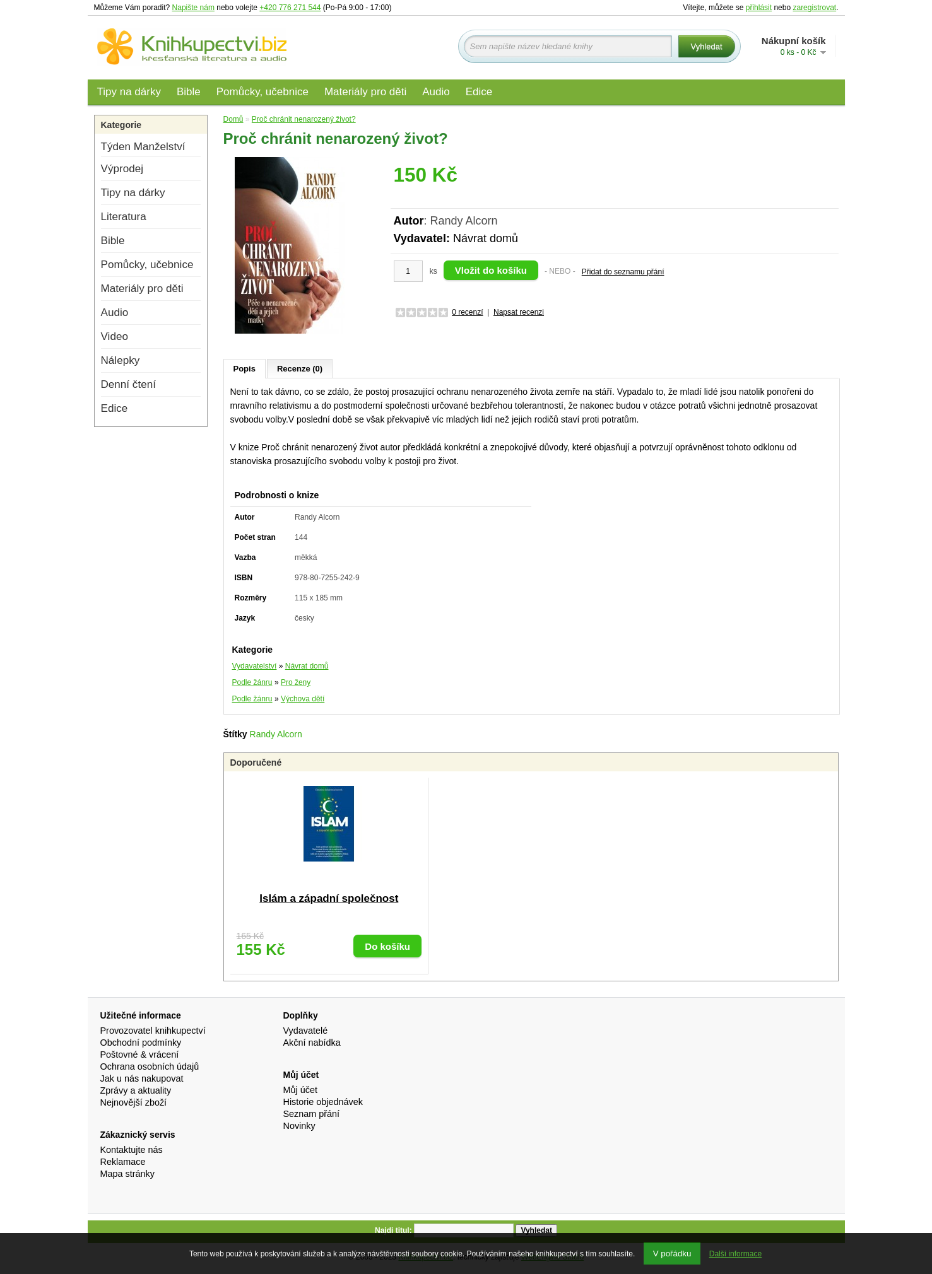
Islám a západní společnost (328, 898)
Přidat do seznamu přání (623, 271)
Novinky (299, 1126)
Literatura (123, 217)
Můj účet (300, 1090)
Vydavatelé (305, 1031)
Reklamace (123, 1162)
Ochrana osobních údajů (149, 1066)
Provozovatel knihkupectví (153, 1031)
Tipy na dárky (129, 92)
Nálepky (120, 360)
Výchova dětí (302, 698)
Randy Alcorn (276, 734)
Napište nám (193, 7)
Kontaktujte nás (131, 1150)
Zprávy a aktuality (136, 1090)
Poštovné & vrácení (139, 1054)
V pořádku (672, 1253)
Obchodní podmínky (141, 1042)
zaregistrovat (814, 7)
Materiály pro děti (365, 92)
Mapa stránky (127, 1174)
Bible (189, 92)
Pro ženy (295, 682)
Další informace (735, 1253)
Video (114, 336)
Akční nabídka (312, 1042)
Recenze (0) (299, 368)
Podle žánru (252, 682)
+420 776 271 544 (290, 7)
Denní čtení (128, 384)
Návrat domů (485, 238)
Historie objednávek (323, 1102)
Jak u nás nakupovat (142, 1078)
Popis (244, 368)
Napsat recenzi (518, 312)
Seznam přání (311, 1114)
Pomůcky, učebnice (262, 92)
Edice (479, 92)
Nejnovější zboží (133, 1102)
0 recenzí (467, 312)
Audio (435, 92)
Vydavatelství (254, 666)
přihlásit (759, 7)
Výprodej (122, 169)
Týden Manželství (143, 147)
